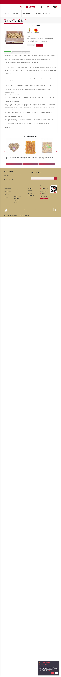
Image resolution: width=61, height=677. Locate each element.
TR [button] (55, 1)
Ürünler (7, 13)
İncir (20, 19)
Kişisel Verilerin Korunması (14, 215)
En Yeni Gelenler (16, 13)
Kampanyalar (46, 13)
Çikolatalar (16, 202)
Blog (13, 20)
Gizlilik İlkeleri (21, 215)
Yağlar (15, 192)
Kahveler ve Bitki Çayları (18, 190)
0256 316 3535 (43, 193)
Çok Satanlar (37, 13)
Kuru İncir (24, 19)
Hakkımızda (30, 188)
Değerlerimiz (30, 190)
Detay (48, 670)
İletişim (44, 198)
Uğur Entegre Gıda (31, 198)
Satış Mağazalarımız (31, 195)
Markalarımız (30, 197)
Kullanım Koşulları (26, 215)
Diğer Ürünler (16, 198)
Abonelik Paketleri (17, 196)
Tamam (52, 673)
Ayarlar (56, 673)
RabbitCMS (54, 215)
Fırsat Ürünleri (27, 13)
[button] (24, 37)
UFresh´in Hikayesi (31, 193)
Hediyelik (7, 20)
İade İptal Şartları (6, 215)
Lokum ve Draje (17, 200)
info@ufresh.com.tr (43, 196)
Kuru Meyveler (16, 194)
